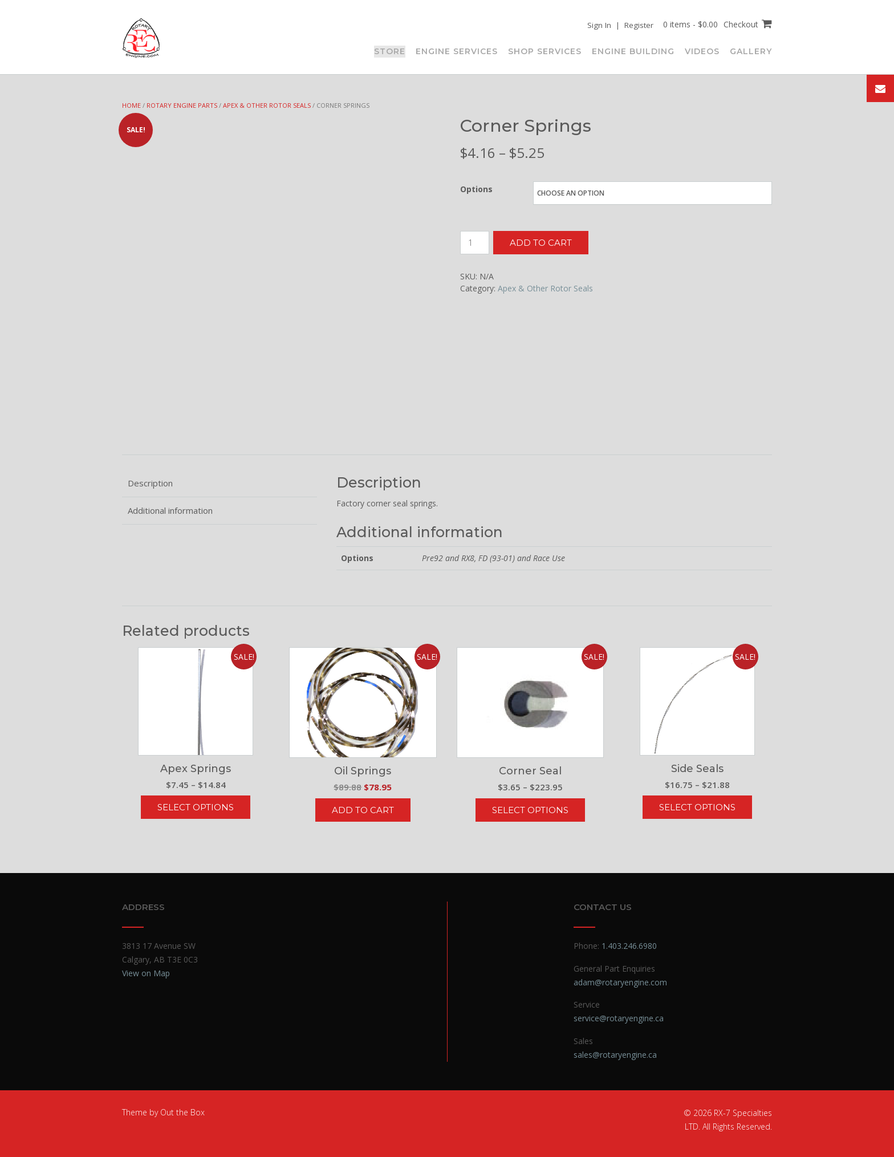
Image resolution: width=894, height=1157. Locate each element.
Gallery (751, 51)
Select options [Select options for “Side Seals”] (697, 807)
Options (476, 189)
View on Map (146, 973)
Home (131, 105)
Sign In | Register (618, 24)
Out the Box (182, 1112)
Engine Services (457, 51)
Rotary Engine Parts (182, 105)
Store (389, 51)
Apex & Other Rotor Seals (267, 105)
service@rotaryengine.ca (619, 1018)
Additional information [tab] (170, 510)
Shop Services (545, 51)
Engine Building (633, 51)
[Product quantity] (474, 242)
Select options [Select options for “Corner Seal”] (530, 810)
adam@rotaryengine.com (620, 982)
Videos (702, 51)
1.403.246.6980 (629, 945)
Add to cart (541, 242)
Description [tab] (150, 483)
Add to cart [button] (363, 810)
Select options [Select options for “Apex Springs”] (195, 807)
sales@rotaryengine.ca (615, 1054)
